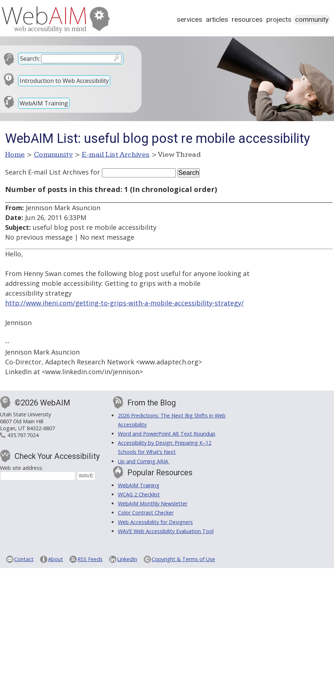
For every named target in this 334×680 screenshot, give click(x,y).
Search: (30, 59)
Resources (247, 19)
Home (15, 154)
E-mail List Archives (116, 154)
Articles (217, 19)
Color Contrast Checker (146, 512)
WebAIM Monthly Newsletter (152, 503)
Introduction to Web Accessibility (64, 81)
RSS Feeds (90, 559)
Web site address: (21, 467)
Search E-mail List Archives (47, 172)
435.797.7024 (23, 435)
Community (312, 19)
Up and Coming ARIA (144, 461)
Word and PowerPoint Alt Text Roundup (166, 433)
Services (189, 19)
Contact (23, 559)
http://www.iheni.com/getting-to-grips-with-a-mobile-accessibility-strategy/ (124, 303)
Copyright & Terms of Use (183, 559)
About (55, 559)
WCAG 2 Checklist (139, 494)
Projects (278, 19)
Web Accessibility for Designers (155, 522)
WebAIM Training (44, 103)
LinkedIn (127, 559)
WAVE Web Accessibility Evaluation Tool (166, 531)
